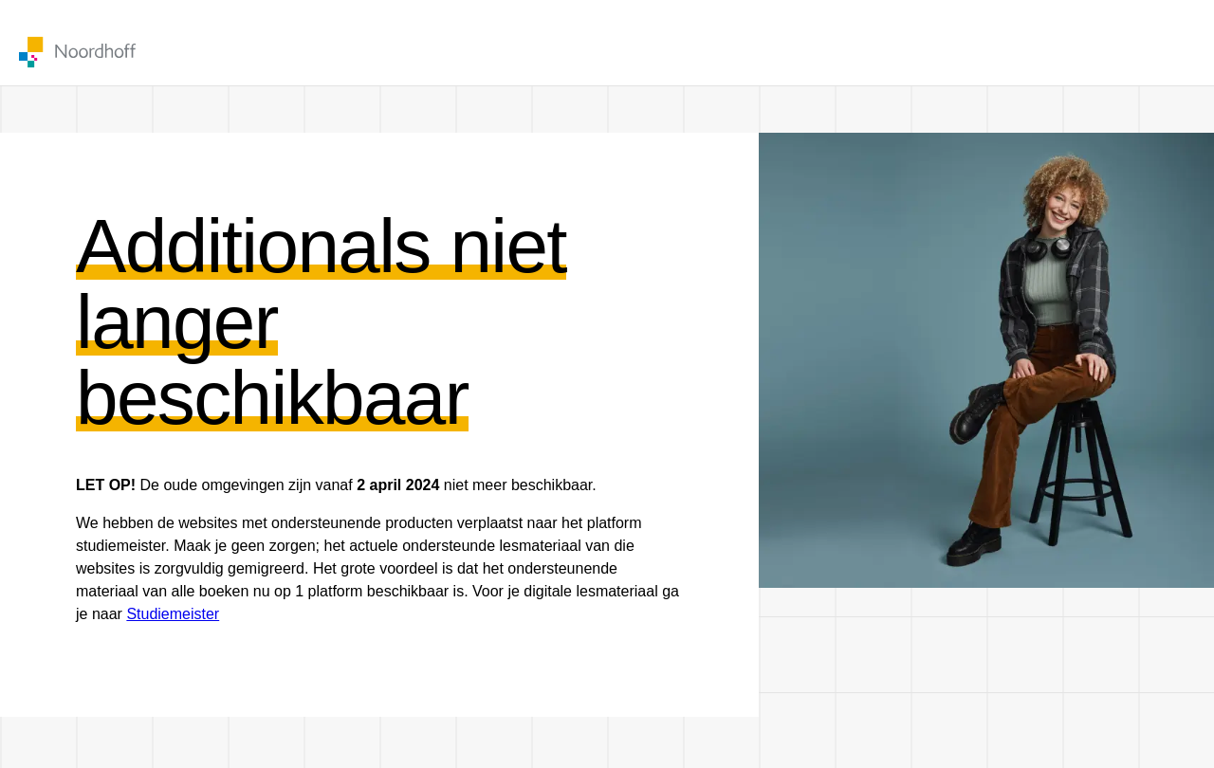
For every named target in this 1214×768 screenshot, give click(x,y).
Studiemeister (172, 614)
